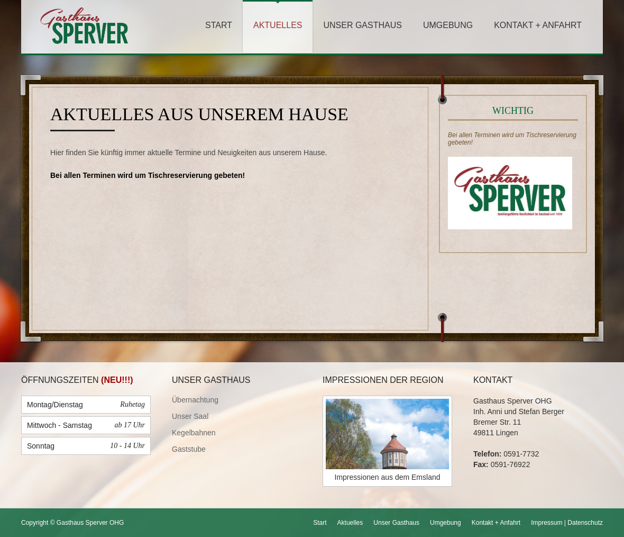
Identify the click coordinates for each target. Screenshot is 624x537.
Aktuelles (277, 25)
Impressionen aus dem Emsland (388, 477)
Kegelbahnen (194, 432)
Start (218, 25)
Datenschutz (585, 522)
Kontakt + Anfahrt (538, 25)
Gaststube (189, 449)
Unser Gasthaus (362, 25)
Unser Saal (190, 416)
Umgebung (448, 25)
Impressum (546, 522)
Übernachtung (195, 400)
